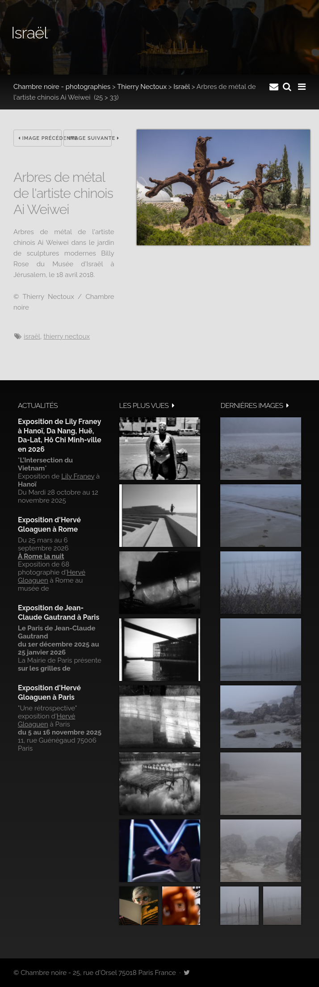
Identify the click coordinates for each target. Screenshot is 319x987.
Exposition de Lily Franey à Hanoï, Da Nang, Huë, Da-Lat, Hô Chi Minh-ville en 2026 (59, 435)
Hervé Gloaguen (46, 720)
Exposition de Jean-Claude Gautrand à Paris (58, 612)
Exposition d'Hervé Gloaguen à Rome (49, 524)
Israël (181, 87)
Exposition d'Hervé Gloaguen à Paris (49, 692)
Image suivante (90, 138)
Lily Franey (77, 476)
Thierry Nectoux (142, 87)
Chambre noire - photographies (61, 87)
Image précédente (40, 138)
